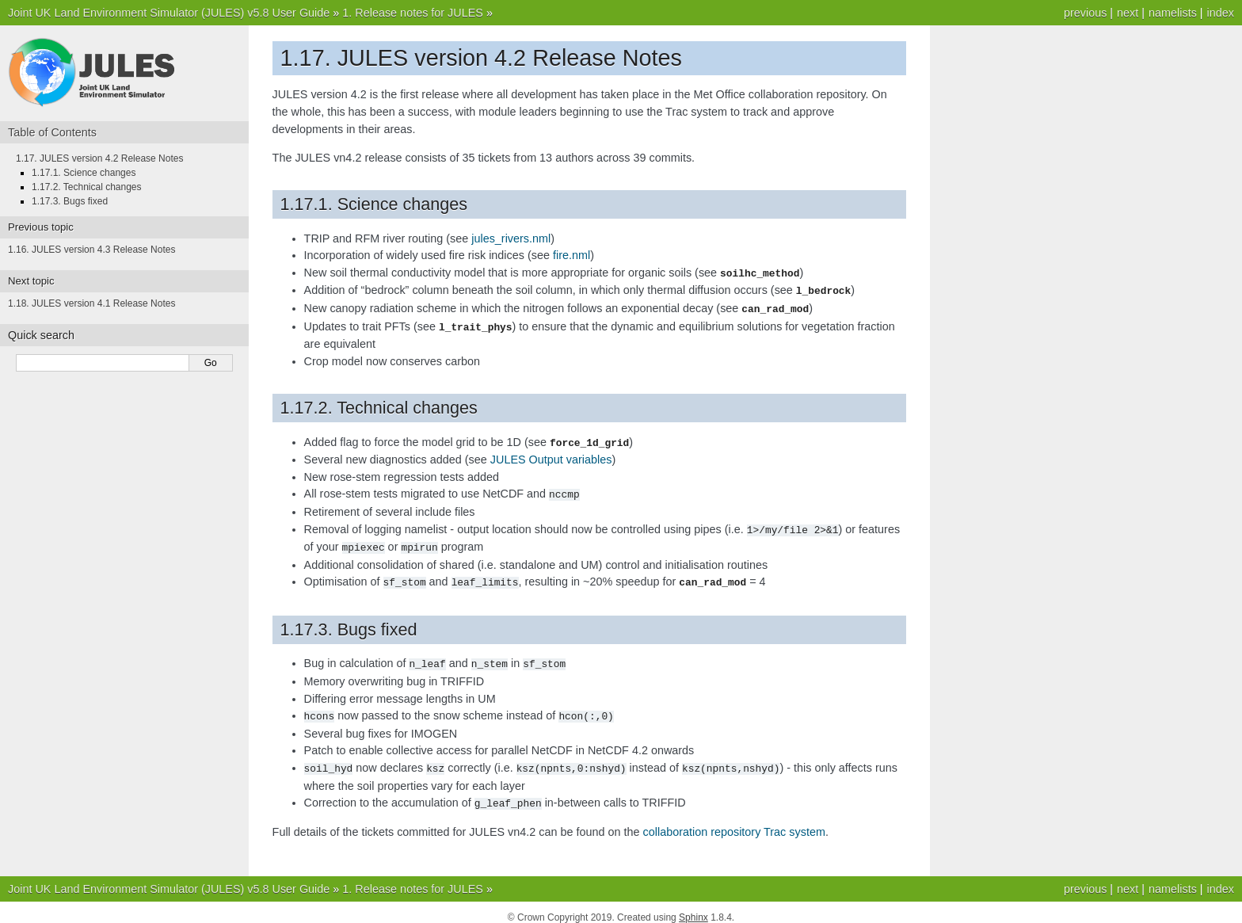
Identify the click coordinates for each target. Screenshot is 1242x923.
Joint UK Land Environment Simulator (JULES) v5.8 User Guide (169, 12)
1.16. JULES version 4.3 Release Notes (91, 249)
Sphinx (693, 907)
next (1127, 12)
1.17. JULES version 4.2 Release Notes (99, 158)
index (1220, 12)
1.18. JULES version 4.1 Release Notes (91, 303)
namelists (1173, 12)
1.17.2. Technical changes (87, 187)
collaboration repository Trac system (734, 821)
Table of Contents (52, 132)
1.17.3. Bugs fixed (70, 201)
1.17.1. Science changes (83, 172)
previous (1085, 12)
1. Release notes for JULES (412, 12)
